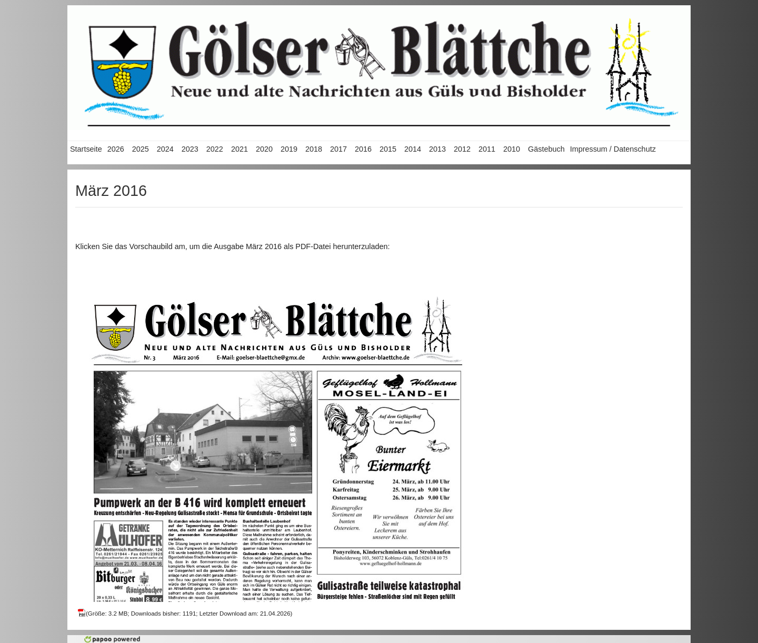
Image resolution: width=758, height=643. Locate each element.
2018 (313, 149)
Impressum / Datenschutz (613, 149)
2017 (338, 149)
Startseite (86, 149)
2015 (388, 149)
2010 (511, 149)
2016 (363, 149)
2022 (214, 149)
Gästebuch (546, 149)
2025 (140, 149)
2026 (115, 149)
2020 (264, 149)
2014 (412, 149)
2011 (486, 149)
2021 (239, 149)
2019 (289, 149)
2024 (165, 149)
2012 (462, 149)
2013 (437, 149)
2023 (190, 149)
